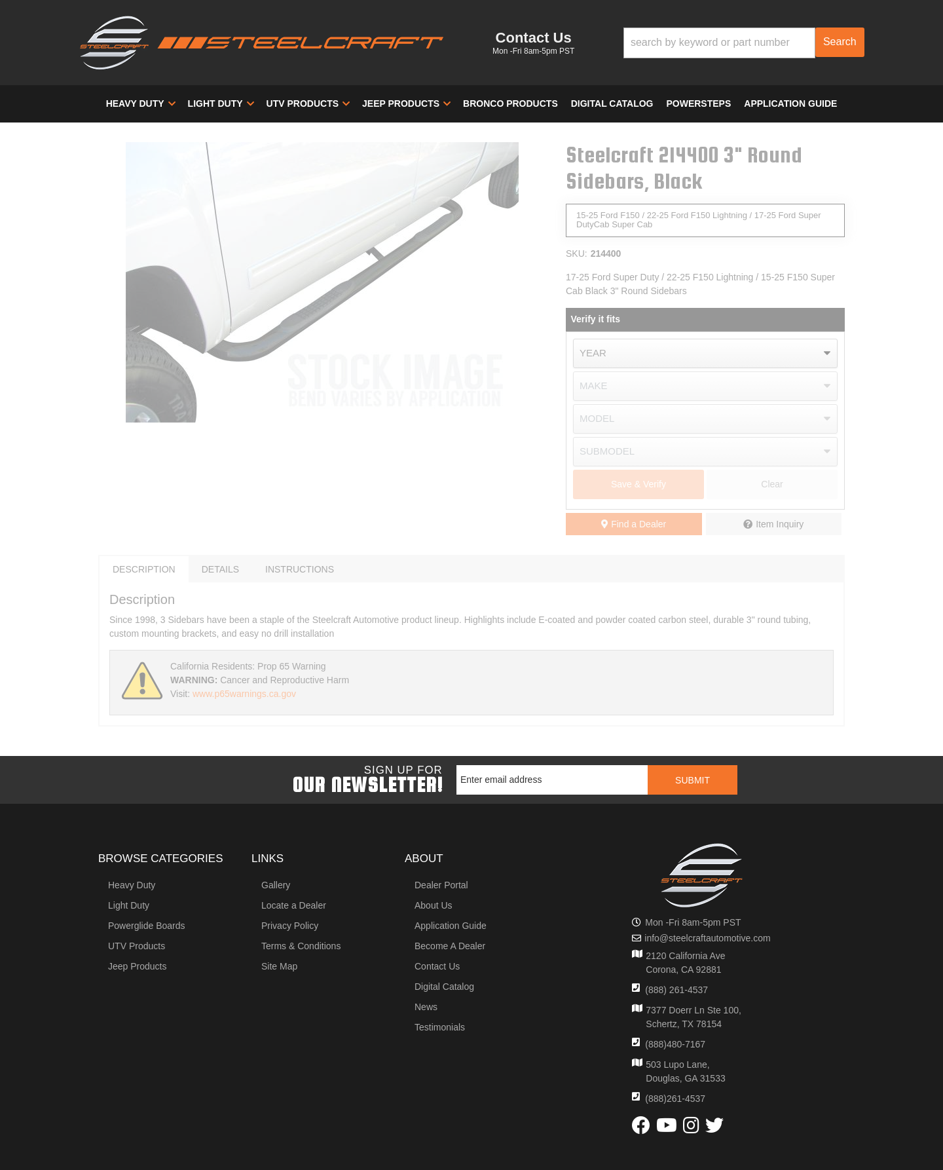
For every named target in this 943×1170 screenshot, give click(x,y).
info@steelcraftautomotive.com (707, 938)
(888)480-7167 (675, 1044)
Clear (772, 484)
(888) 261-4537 (676, 990)
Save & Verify (638, 484)
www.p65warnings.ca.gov (244, 694)
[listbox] (705, 353)
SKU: (576, 253)
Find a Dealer (633, 524)
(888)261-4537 (675, 1098)
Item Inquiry (780, 524)
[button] (743, 43)
